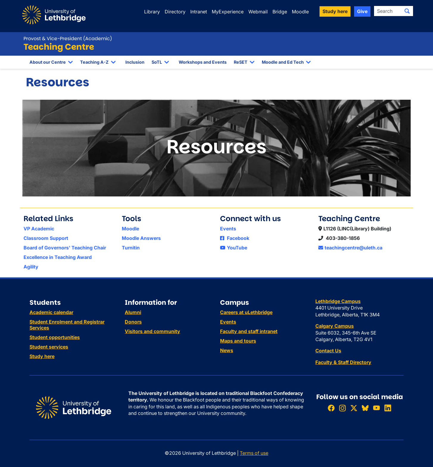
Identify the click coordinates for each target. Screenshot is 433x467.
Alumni (133, 312)
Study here (41, 356)
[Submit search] (407, 11)
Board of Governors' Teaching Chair (65, 248)
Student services (48, 347)
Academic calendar (51, 312)
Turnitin (131, 248)
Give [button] (362, 11)
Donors (133, 322)
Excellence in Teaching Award (58, 257)
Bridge (279, 12)
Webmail (258, 12)
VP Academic (39, 229)
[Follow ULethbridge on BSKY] (365, 408)
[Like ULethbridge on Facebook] (331, 408)
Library (152, 12)
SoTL (157, 62)
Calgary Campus (334, 326)
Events (228, 229)
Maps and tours (238, 341)
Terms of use (254, 453)
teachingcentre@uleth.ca (350, 248)
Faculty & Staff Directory (343, 362)
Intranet (198, 12)
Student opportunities (54, 337)
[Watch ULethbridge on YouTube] (376, 408)
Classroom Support (46, 238)
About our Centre (47, 62)
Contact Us (328, 351)
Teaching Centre (59, 47)
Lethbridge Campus (338, 301)
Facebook (234, 238)
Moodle (300, 12)
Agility (31, 267)
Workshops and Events (203, 62)
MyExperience (228, 12)
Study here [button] (335, 11)
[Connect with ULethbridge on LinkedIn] (387, 408)
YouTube (233, 248)
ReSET (240, 62)
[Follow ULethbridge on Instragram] (342, 408)
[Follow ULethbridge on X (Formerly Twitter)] (354, 408)
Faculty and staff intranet (249, 331)
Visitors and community (152, 331)
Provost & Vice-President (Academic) (68, 38)
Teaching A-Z (94, 62)
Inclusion (134, 62)
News (226, 350)
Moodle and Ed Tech (283, 62)
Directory (175, 12)
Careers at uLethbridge (246, 312)
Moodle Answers (141, 238)
